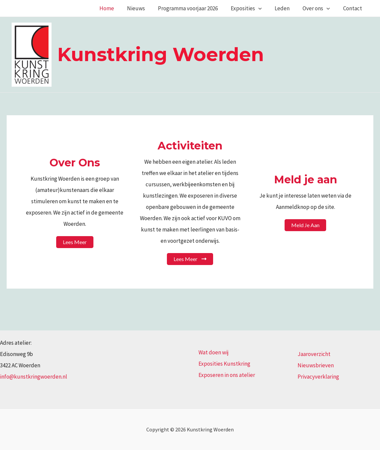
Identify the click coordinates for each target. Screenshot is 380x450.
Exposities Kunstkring (224, 363)
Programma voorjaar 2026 (195, 8)
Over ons (318, 8)
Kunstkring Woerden (160, 54)
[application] (264, 8)
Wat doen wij (213, 352)
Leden (286, 8)
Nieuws (145, 8)
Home (117, 8)
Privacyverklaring (318, 376)
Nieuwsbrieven (316, 365)
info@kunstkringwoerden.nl (33, 376)
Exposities (252, 8)
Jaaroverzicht (314, 354)
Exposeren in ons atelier (226, 375)
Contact (353, 8)
